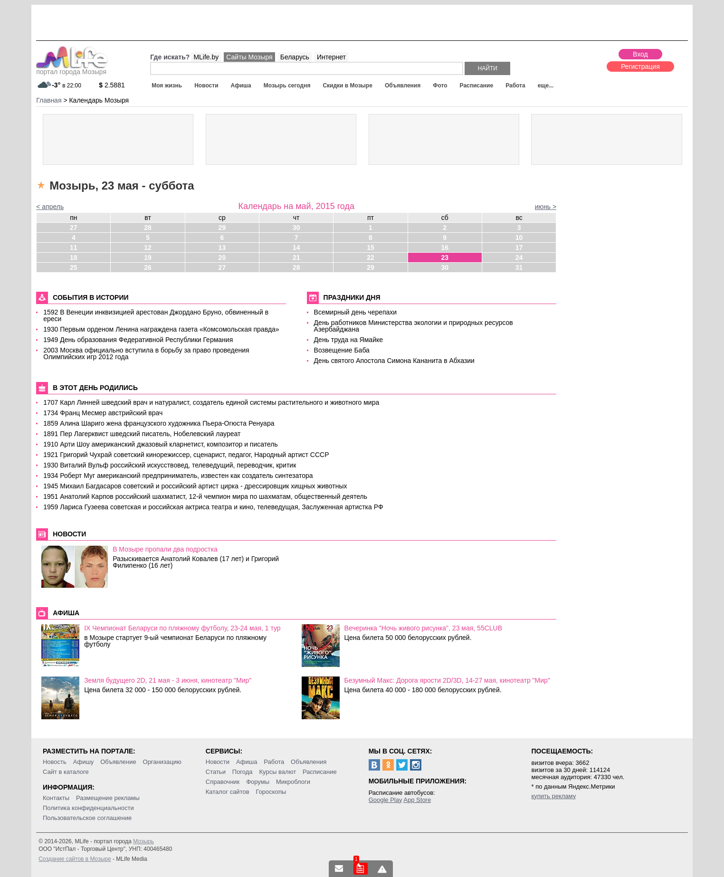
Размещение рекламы (108, 797)
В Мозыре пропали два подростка (165, 549)
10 (519, 237)
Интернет (331, 57)
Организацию (162, 761)
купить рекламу (553, 796)
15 (370, 247)
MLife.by (206, 57)
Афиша (241, 85)
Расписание (477, 85)
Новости (206, 85)
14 (296, 247)
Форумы (257, 781)
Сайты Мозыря (249, 57)
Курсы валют (277, 771)
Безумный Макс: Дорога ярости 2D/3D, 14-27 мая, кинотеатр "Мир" (447, 680)
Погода (242, 771)
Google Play (385, 799)
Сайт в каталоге (66, 771)
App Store (417, 799)
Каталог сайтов (227, 791)
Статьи (216, 771)
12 (148, 247)
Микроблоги (293, 781)
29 (222, 227)
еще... (545, 85)
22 (370, 257)
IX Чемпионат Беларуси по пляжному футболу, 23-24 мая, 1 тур (182, 628)
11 (73, 247)
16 (444, 247)
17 (519, 247)
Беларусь (294, 57)
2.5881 (112, 85)
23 (444, 257)
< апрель (50, 206)
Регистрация (640, 66)
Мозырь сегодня (287, 85)
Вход (640, 54)
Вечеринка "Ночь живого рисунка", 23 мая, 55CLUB (423, 628)
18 (73, 257)
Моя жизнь (167, 85)
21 (296, 257)
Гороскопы (271, 791)
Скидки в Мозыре (347, 85)
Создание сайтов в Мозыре (74, 859)
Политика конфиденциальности (88, 807)
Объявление (118, 761)
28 (148, 227)
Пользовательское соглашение (87, 817)
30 (296, 227)
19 (148, 257)
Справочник (223, 781)
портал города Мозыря (72, 69)
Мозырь (143, 841)
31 (519, 267)
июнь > (545, 206)
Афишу (83, 761)
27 (73, 227)
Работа (515, 85)
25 (73, 267)
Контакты (56, 797)
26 (148, 267)
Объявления (402, 85)
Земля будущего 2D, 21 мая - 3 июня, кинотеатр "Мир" (167, 680)
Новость (55, 761)
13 (222, 247)
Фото (440, 85)
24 (519, 257)
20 (222, 257)
